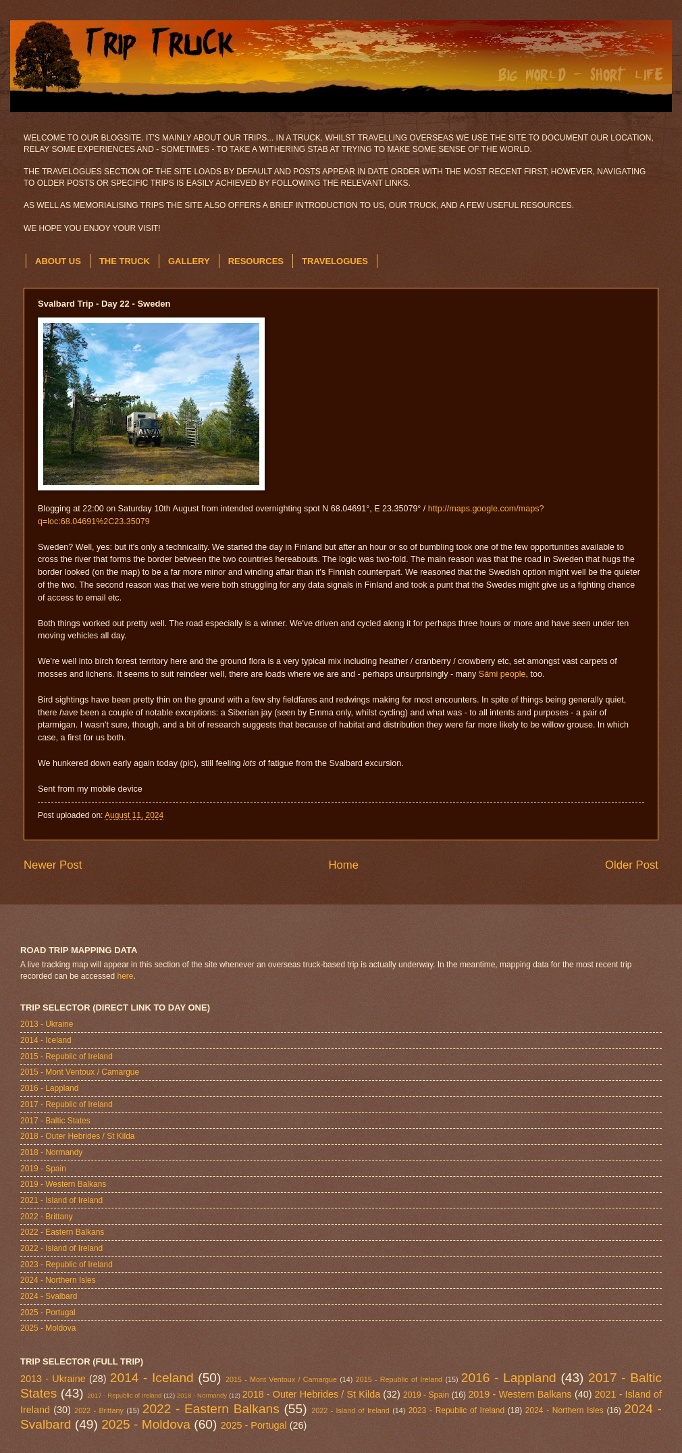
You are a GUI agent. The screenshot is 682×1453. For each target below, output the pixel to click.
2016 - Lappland (49, 1088)
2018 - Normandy (51, 1152)
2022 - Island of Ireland (61, 1248)
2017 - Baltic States (55, 1120)
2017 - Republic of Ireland (66, 1104)
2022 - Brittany (46, 1216)
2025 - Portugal (48, 1312)
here (125, 976)
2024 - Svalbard (48, 1296)
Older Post (631, 865)
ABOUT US (58, 261)
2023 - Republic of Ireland (66, 1264)
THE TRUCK (124, 261)
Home (343, 865)
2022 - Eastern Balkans (62, 1232)
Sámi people (502, 674)
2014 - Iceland (46, 1040)
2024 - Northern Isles (58, 1280)
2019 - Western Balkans (63, 1184)
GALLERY (189, 261)
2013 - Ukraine (46, 1024)
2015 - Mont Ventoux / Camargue (79, 1072)
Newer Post (53, 865)
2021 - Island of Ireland (61, 1200)
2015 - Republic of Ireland (66, 1056)
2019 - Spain (43, 1168)
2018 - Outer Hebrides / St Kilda (77, 1136)
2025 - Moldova (48, 1328)
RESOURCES (256, 261)
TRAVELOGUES (335, 261)
